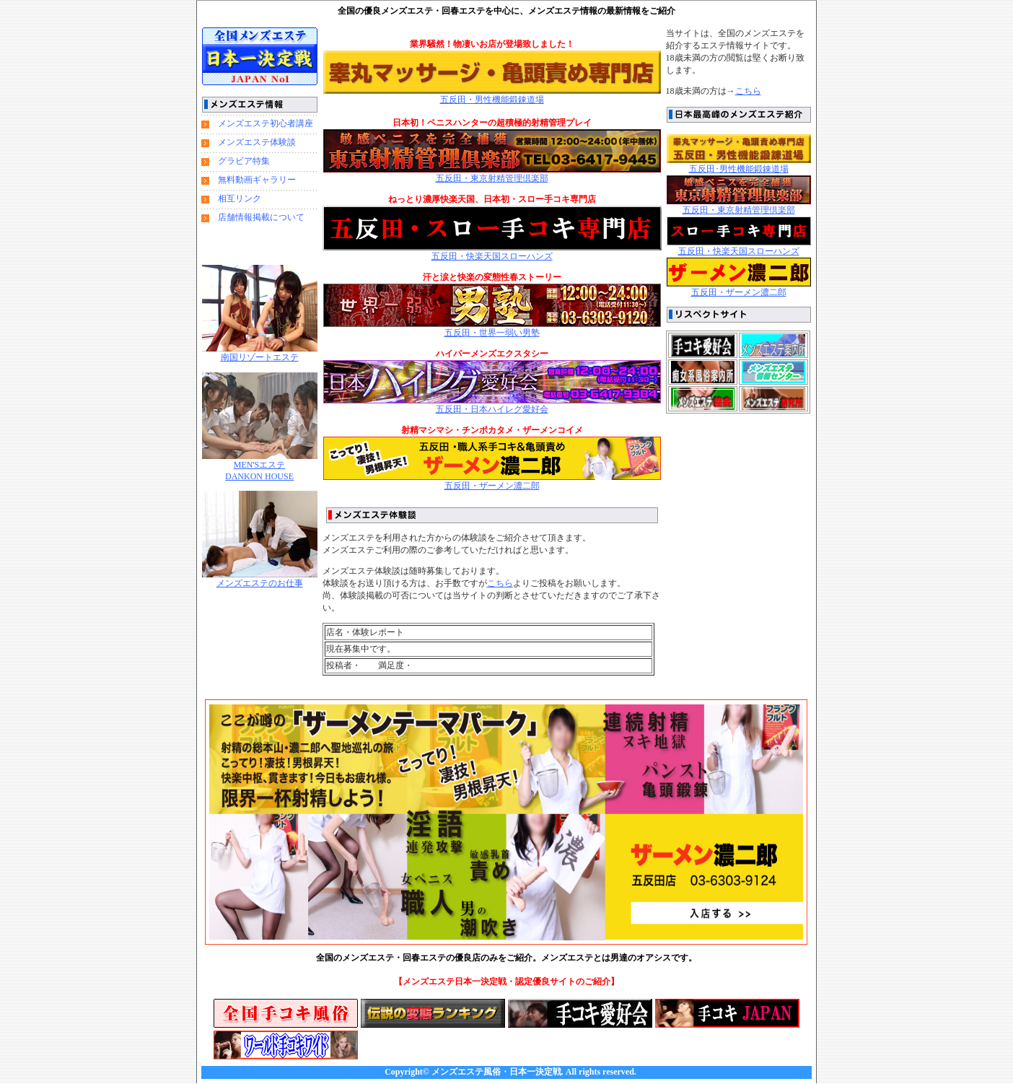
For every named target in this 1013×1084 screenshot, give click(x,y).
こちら (748, 91)
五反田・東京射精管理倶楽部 (492, 178)
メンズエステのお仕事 (259, 583)
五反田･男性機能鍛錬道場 (739, 169)
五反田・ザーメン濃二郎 (492, 481)
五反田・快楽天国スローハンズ (492, 256)
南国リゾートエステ (260, 357)
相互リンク (239, 198)
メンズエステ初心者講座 (265, 123)
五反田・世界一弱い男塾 (492, 333)
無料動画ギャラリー (257, 180)
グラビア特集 (244, 161)
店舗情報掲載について (261, 217)
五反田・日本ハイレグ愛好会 (492, 409)
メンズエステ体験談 (257, 142)
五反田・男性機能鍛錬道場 (492, 100)
